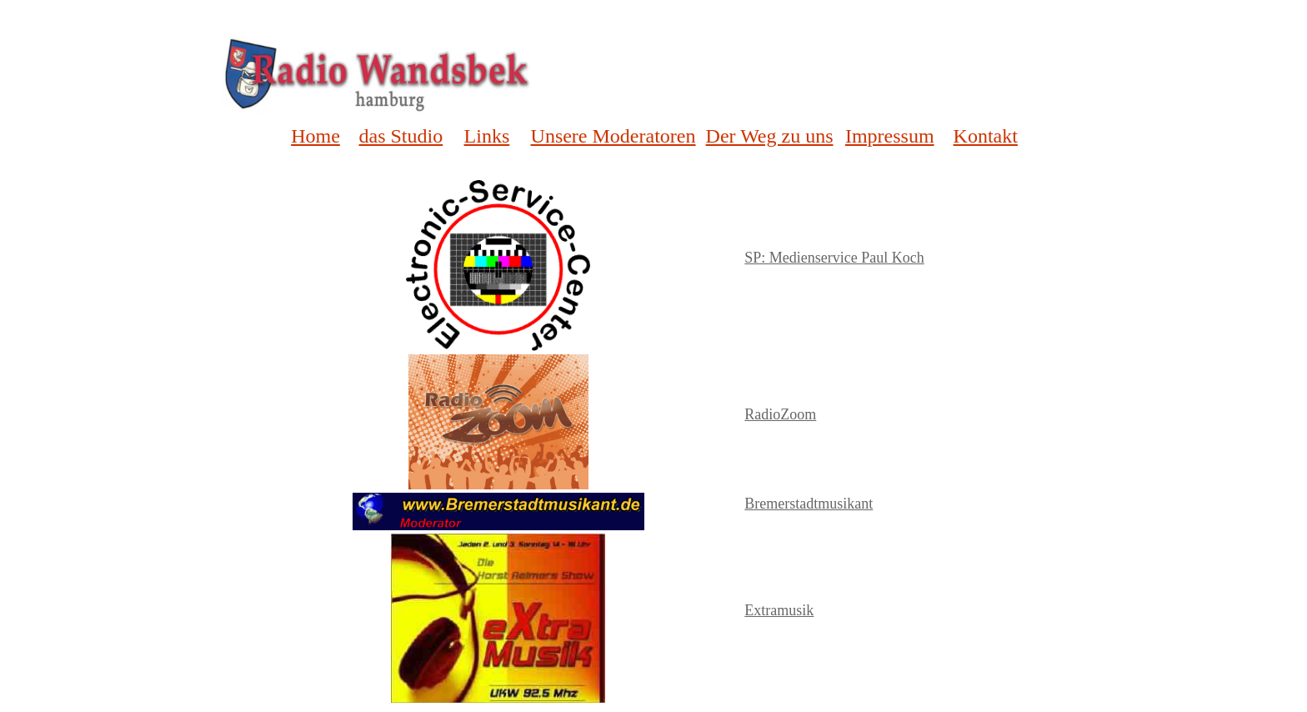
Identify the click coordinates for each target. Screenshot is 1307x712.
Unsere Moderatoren (613, 136)
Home (315, 136)
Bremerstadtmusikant (808, 503)
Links (487, 136)
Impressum (889, 136)
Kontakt (986, 136)
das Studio (401, 136)
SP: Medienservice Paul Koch (834, 257)
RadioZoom (780, 414)
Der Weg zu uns (770, 136)
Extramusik (779, 610)
